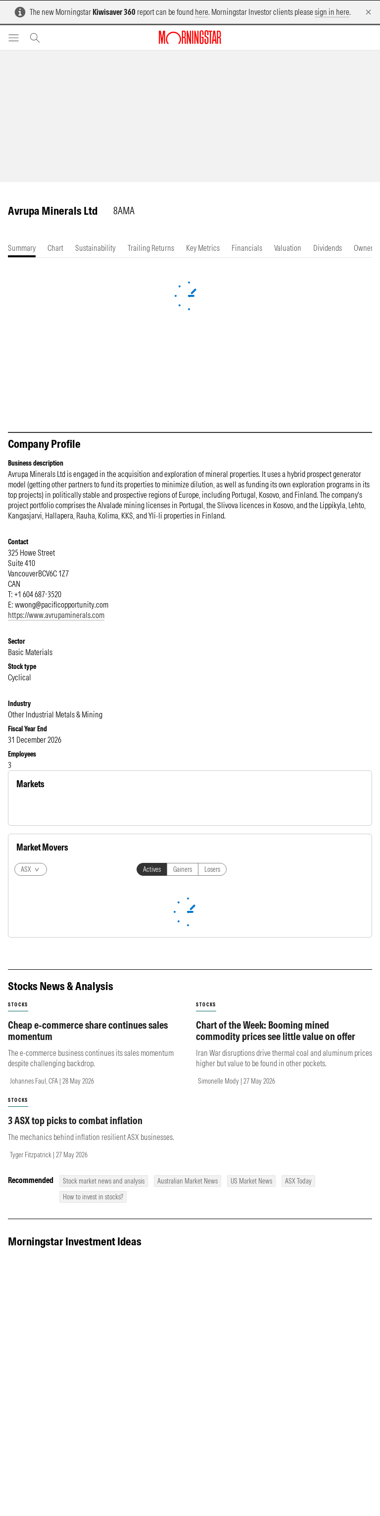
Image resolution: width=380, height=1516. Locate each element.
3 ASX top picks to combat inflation (75, 1326)
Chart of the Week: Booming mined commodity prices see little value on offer (275, 1236)
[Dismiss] (368, 12)
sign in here (332, 12)
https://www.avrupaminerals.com (56, 615)
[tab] (22, 248)
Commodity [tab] (65, 808)
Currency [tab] (103, 808)
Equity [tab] (31, 808)
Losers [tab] (212, 1075)
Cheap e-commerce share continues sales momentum (88, 1236)
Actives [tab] (152, 1075)
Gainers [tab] (182, 1075)
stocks (18, 1210)
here (201, 12)
